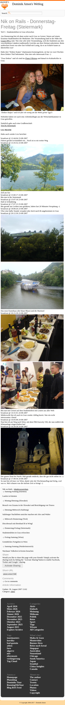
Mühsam (34, 614)
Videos (33, 690)
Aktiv (13, 591)
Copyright (35, 693)
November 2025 (14, 619)
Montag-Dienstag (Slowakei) (16, 501)
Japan (33, 661)
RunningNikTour (15, 685)
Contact (34, 680)
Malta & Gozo (37, 638)
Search (4, 13)
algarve (10, 651)
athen (9, 645)
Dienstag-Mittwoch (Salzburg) (17, 510)
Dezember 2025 (14, 617)
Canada (33, 669)
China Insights (37, 666)
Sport (32, 622)
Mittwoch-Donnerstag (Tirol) (16, 519)
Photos (33, 687)
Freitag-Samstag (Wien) (14, 537)
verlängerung (13, 658)
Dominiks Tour (14, 682)
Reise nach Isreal (38, 645)
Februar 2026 (13, 611)
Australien (35, 651)
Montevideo (35, 640)
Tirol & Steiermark (8, 126)
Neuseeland (35, 653)
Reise (32, 619)
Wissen (33, 627)
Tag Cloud (12, 661)
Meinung (34, 611)
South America (37, 658)
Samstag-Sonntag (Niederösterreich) (19, 546)
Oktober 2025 (13, 622)
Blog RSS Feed (14, 687)
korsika (10, 640)
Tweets (33, 682)
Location (34, 685)
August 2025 (13, 627)
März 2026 (12, 609)
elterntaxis (12, 656)
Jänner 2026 (13, 614)
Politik (33, 617)
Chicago (34, 656)
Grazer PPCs (6, 41)
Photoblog (12, 680)
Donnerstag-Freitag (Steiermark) (17, 528)
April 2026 (12, 606)
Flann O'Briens (31, 58)
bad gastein (12, 643)
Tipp (32, 624)
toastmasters (13, 638)
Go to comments (11, 581)
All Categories (37, 629)
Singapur (34, 648)
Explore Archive (15, 629)
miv (9, 653)
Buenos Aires (36, 643)
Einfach (33, 609)
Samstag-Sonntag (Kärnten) (16, 491)
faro (9, 648)
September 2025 (15, 624)
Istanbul (34, 664)
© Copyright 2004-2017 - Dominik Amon (32, 702)
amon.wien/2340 (9, 574)
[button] (12, 565)
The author (35, 677)
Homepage (12, 677)
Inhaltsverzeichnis (21, 489)
